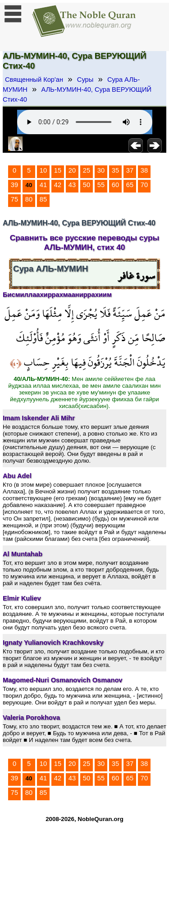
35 (115, 170)
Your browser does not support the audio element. (84, 122)
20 (72, 170)
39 (14, 184)
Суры (85, 79)
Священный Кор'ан (34, 79)
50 (86, 184)
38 (144, 170)
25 (86, 170)
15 (57, 170)
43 (72, 184)
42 (57, 184)
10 (43, 170)
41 (43, 184)
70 (144, 184)
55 (101, 184)
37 (129, 170)
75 (14, 199)
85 (43, 199)
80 (28, 199)
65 (129, 184)
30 (101, 170)
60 (115, 184)
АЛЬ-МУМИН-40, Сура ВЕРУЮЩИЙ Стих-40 (77, 94)
